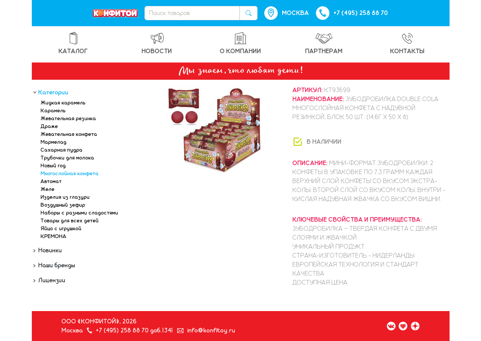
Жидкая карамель (63, 103)
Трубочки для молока (67, 158)
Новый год (53, 165)
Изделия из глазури (65, 197)
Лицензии (51, 280)
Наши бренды (56, 265)
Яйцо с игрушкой (61, 228)
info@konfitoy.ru (211, 331)
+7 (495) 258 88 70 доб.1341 (134, 331)
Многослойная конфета (70, 173)
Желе (48, 189)
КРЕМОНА (54, 236)
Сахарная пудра (62, 150)
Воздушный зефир (63, 205)
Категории (53, 92)
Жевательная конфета (69, 134)
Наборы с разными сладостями (79, 213)
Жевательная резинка (68, 118)
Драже (49, 126)
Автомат (51, 181)
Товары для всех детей (70, 220)
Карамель (53, 110)
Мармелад (54, 142)
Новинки (49, 250)
